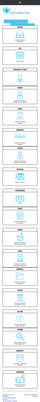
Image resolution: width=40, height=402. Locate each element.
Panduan (16, 21)
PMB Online (22, 25)
